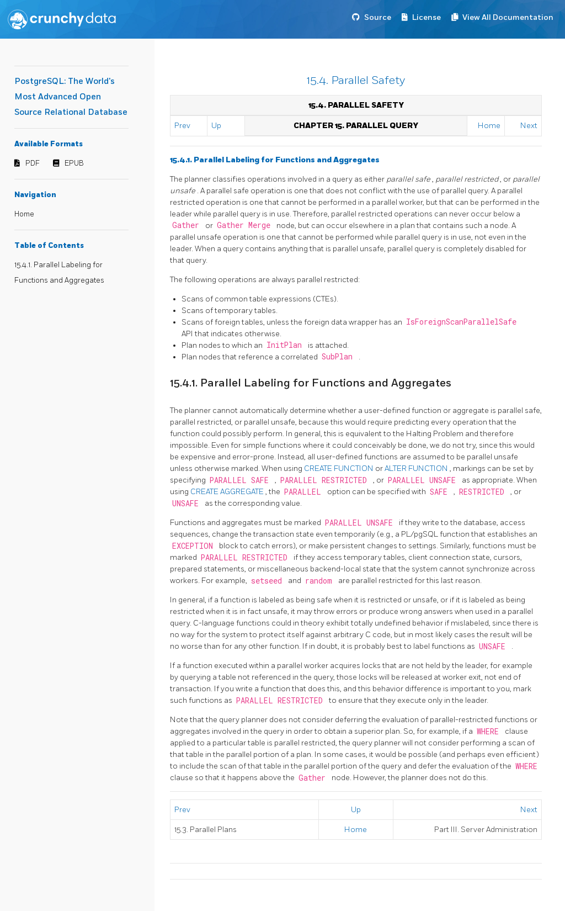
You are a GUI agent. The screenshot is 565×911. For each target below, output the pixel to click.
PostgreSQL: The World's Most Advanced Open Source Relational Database (70, 97)
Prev (182, 125)
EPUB (74, 163)
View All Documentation (507, 17)
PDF (32, 163)
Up (216, 125)
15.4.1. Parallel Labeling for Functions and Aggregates (275, 160)
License (426, 17)
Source (377, 17)
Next (528, 125)
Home (24, 214)
